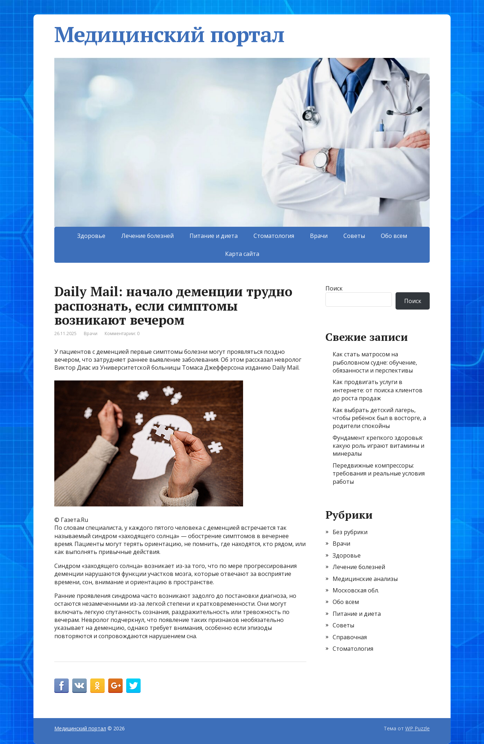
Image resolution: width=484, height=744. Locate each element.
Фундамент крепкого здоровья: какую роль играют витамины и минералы (378, 446)
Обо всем (394, 236)
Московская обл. (356, 590)
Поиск (334, 288)
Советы (354, 236)
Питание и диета (214, 236)
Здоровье (91, 236)
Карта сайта (242, 254)
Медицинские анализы (365, 579)
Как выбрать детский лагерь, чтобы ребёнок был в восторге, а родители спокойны (379, 418)
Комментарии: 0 (122, 333)
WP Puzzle (417, 728)
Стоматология (274, 236)
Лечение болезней (147, 236)
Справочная (350, 637)
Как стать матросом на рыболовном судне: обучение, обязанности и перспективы (375, 362)
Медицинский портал (169, 34)
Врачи (319, 236)
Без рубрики (350, 532)
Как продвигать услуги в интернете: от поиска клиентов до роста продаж (378, 390)
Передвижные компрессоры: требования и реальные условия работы (379, 473)
